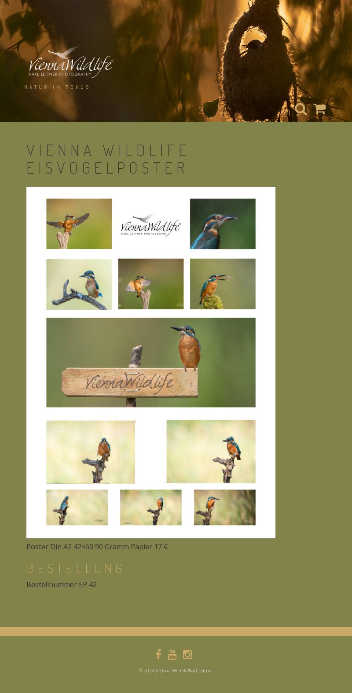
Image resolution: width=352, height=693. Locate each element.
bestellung (75, 567)
